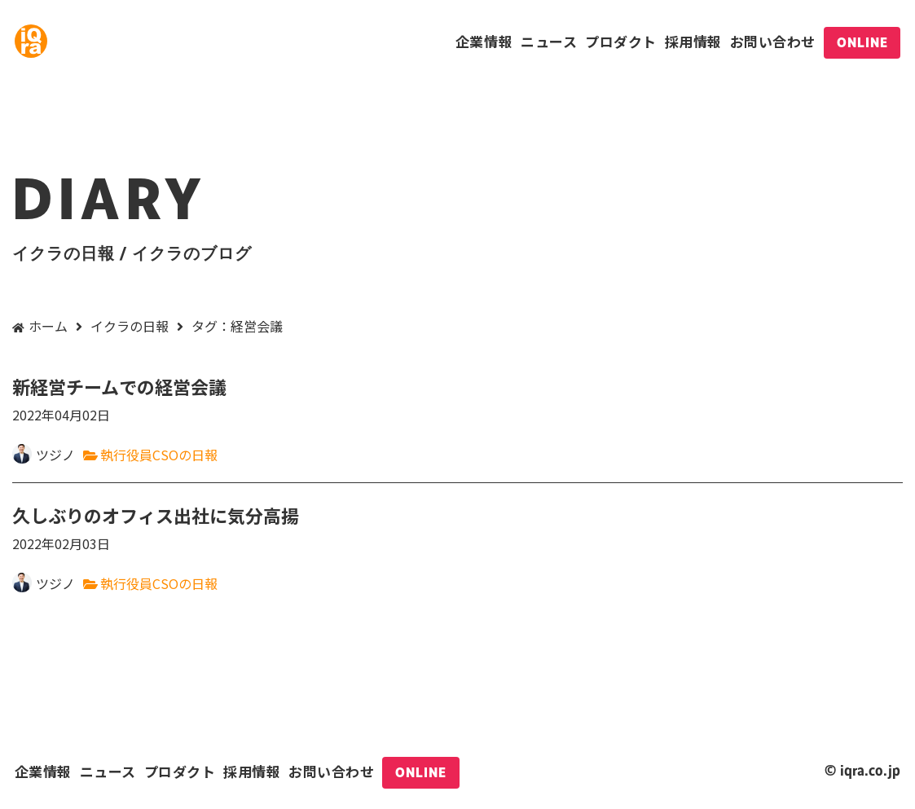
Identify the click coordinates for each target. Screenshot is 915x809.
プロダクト (621, 41)
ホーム (48, 326)
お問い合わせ (773, 41)
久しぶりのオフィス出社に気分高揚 (457, 528)
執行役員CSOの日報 (159, 454)
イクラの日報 (129, 326)
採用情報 (693, 41)
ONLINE (862, 42)
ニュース (549, 41)
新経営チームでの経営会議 (457, 399)
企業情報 (483, 41)
